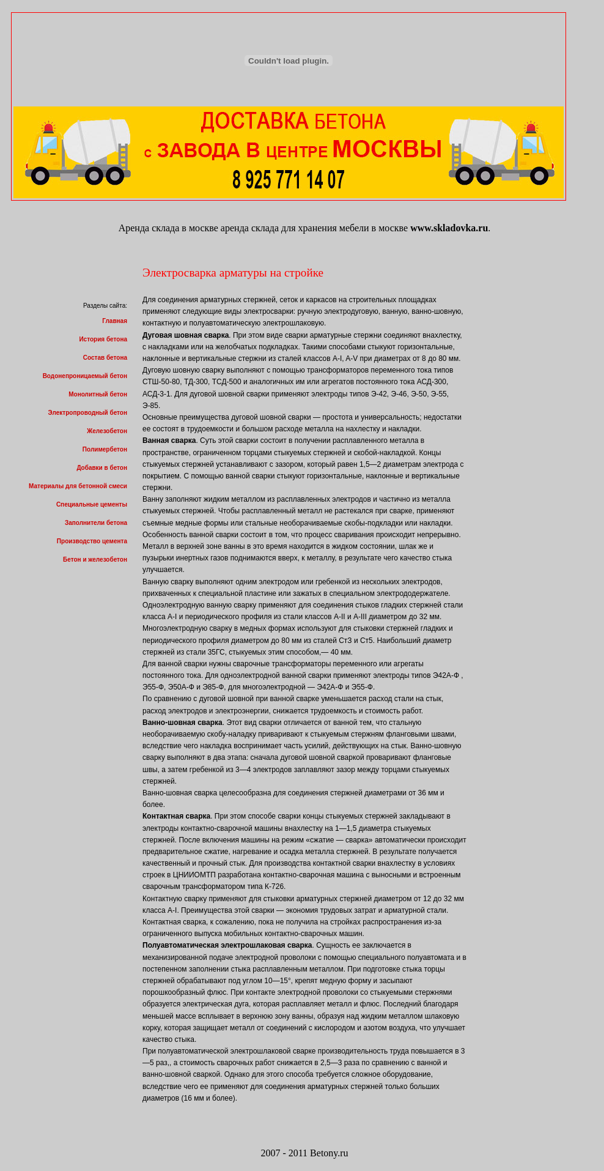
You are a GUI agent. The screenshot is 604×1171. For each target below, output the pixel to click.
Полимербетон (105, 449)
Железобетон (107, 431)
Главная (114, 321)
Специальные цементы (91, 504)
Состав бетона (105, 357)
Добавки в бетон (101, 467)
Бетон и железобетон (95, 559)
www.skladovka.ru (449, 228)
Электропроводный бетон (87, 412)
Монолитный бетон (97, 394)
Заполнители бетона (96, 522)
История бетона (103, 339)
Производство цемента (92, 541)
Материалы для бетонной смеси (78, 486)
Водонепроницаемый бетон (85, 376)
